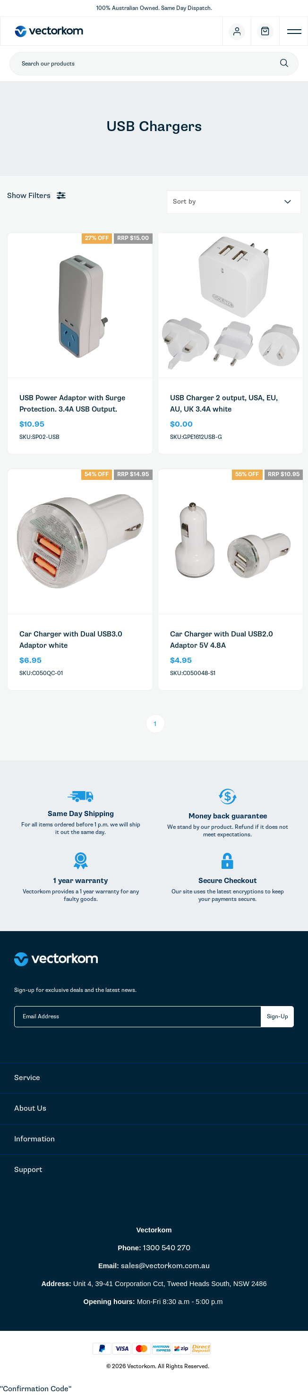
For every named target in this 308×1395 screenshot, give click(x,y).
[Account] (237, 31)
